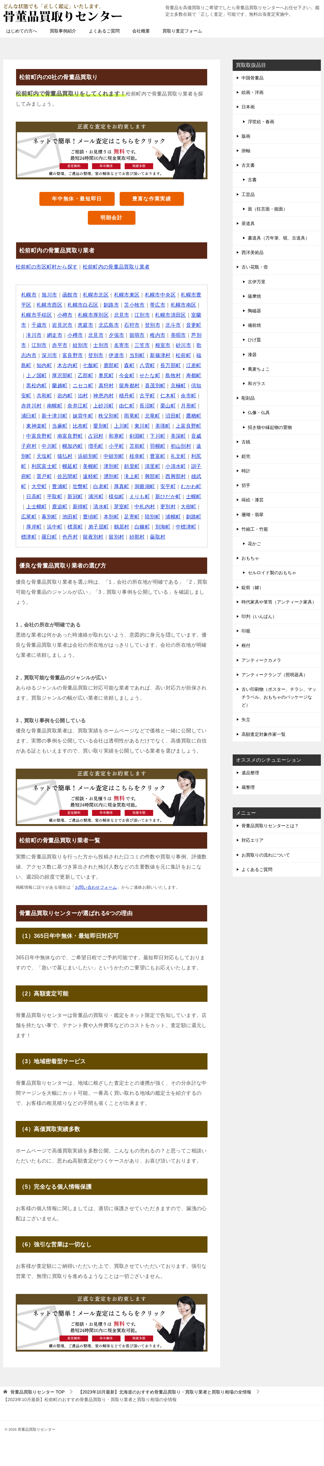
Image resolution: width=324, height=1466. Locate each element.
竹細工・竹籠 (255, 529)
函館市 (70, 294)
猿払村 (65, 456)
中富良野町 (39, 436)
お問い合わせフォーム (96, 887)
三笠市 (142, 345)
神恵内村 (104, 395)
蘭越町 (59, 385)
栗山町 (168, 405)
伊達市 (116, 355)
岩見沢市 (62, 325)
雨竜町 (132, 415)
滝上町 (132, 476)
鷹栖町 (194, 415)
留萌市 (137, 335)
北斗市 (173, 325)
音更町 (194, 325)
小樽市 (65, 315)
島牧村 (173, 375)
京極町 (178, 385)
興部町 (153, 476)
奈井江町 (78, 405)
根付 (246, 645)
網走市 (54, 335)
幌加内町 (72, 446)
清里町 (153, 466)
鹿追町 (59, 506)
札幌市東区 (127, 294)
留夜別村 (93, 537)
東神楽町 (36, 426)
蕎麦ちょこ (259, 369)
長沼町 (147, 405)
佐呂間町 (67, 476)
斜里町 (132, 466)
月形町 (188, 405)
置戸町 (44, 476)
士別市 (101, 345)
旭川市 (49, 294)
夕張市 (116, 335)
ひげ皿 (254, 339)
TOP (37, 1391)
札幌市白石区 (83, 305)
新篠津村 (160, 355)
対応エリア (253, 840)
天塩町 (44, 456)
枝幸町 (137, 456)
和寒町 (116, 436)
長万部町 (171, 365)
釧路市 (111, 305)
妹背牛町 (83, 415)
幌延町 (70, 466)
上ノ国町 (36, 375)
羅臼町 (49, 537)
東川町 (142, 426)
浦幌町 (173, 516)
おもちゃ (250, 558)
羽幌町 (158, 446)
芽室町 (121, 506)
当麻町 (59, 426)
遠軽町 (91, 476)
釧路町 (194, 516)
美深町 (178, 436)
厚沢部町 (62, 375)
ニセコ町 (83, 385)
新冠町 (75, 496)
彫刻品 (248, 398)
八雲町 (147, 365)
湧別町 (111, 476)
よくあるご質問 (104, 30)
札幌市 (29, 294)
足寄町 (132, 516)
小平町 (116, 446)
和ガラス (256, 383)
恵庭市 (85, 325)
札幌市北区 (96, 294)
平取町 (54, 496)
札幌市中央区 (160, 294)
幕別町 (49, 516)
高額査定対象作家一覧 (264, 734)
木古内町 (67, 365)
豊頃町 (91, 516)
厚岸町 (34, 526)
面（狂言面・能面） (267, 208)
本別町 (111, 516)
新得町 (80, 506)
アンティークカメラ (261, 660)
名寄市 (121, 345)
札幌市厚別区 (93, 315)
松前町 (183, 355)
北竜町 (153, 415)
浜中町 (54, 526)
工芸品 (248, 194)
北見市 (121, 315)
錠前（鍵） (253, 587)
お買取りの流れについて (266, 854)
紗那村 (137, 537)
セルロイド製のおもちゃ (272, 572)
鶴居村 (121, 526)
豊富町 (158, 456)
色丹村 (70, 537)
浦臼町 (29, 415)
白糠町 (142, 526)
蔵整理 (248, 787)
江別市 (142, 315)
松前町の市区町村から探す (47, 266)
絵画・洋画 (253, 92)
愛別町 (101, 426)
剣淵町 (137, 436)
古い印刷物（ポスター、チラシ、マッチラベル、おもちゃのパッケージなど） (279, 697)
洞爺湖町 (145, 486)
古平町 (147, 395)
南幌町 (54, 405)
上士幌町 (36, 506)
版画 (246, 136)
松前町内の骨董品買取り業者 (116, 266)
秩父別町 (109, 415)
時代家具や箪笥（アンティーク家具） (279, 601)
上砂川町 (104, 405)
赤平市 (59, 345)
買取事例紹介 (63, 30)
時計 (246, 470)
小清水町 (176, 466)
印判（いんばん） (259, 616)
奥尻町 (106, 375)
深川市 (49, 355)
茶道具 (248, 223)
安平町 (168, 486)
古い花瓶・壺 (255, 266)
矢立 (246, 719)
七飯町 (91, 365)
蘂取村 (158, 537)
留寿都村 (129, 385)
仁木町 (168, 395)
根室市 (163, 345)
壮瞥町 (80, 486)
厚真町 (121, 486)
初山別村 (181, 446)
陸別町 (153, 516)
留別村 (116, 537)
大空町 (39, 486)
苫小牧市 (134, 305)
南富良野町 (70, 436)
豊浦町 (59, 486)
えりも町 (139, 496)
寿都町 (194, 375)
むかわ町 (191, 486)
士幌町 (194, 496)
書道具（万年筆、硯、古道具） (279, 237)
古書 (252, 179)
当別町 (137, 355)
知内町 (44, 365)
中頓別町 (114, 456)
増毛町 (96, 446)
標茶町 (75, 526)
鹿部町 (111, 365)
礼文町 (178, 456)
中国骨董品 (253, 77)
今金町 (127, 375)
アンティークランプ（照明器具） (275, 674)
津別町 (111, 466)
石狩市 (132, 325)
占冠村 (96, 436)
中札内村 (145, 506)
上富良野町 (189, 426)
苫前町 (137, 446)
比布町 (80, 426)
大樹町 (188, 506)
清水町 (101, 506)
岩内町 (65, 395)
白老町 (101, 486)
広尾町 (29, 516)
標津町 (29, 537)
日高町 (34, 496)
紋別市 (80, 345)
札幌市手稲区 (36, 315)
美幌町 (91, 466)
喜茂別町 (155, 385)
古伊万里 (256, 281)
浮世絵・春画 (261, 121)
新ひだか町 (168, 496)
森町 (129, 365)
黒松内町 (36, 385)
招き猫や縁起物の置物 (270, 427)
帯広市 (158, 305)
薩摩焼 (254, 296)
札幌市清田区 (170, 315)
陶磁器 (254, 310)
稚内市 (158, 335)
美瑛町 (163, 426)
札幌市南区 (184, 305)
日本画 (248, 106)
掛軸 (246, 150)
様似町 (116, 496)
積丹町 (127, 395)
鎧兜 (246, 456)
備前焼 (254, 325)
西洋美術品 (253, 252)
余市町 (189, 395)
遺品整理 (250, 772)
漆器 (252, 354)
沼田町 (173, 415)
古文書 (248, 165)
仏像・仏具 (259, 412)
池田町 (70, 516)
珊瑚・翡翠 (253, 514)
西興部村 (176, 476)
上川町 (121, 426)
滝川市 (34, 335)
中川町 (49, 446)
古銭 (246, 441)
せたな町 (150, 375)
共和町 (44, 395)
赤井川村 (31, 405)
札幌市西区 (49, 305)
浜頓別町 (88, 456)
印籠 (246, 630)
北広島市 (109, 325)
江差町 (194, 365)
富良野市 (72, 355)
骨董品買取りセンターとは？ (270, 825)
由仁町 (127, 405)
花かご (254, 543)
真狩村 (106, 385)
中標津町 (186, 526)
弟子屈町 (98, 526)
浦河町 (96, 496)
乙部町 (85, 375)
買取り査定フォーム (182, 30)
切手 (246, 485)
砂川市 (183, 345)
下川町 (158, 436)
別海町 (163, 526)
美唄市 (178, 335)
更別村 (168, 506)
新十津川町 (55, 415)
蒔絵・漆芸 (253, 499)
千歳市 (39, 325)
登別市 (153, 325)
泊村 (83, 395)
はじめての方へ (21, 30)
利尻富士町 (44, 466)
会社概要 (141, 30)
